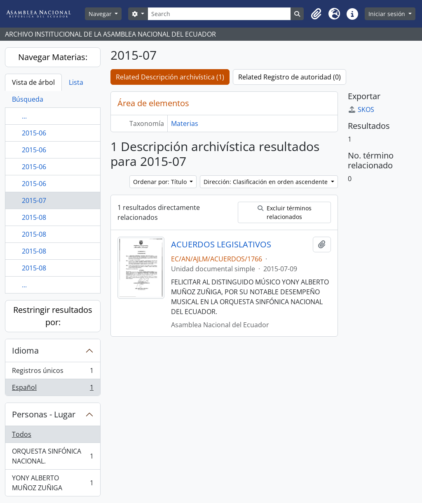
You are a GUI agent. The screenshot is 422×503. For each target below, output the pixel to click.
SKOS (361, 109)
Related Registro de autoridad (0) (289, 77)
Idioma (25, 350)
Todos (21, 434)
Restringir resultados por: (52, 316)
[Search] (219, 13)
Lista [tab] (76, 82)
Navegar (101, 14)
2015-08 (34, 217)
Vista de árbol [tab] (33, 82)
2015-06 (34, 132)
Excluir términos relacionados (285, 212)
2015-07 (34, 200)
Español (53, 389)
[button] (316, 14)
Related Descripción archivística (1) (170, 77)
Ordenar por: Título (160, 182)
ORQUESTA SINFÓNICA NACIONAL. (53, 456)
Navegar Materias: (52, 57)
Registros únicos (53, 372)
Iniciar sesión (387, 14)
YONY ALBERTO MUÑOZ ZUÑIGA (53, 482)
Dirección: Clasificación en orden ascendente (266, 182)
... (24, 116)
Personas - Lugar (43, 414)
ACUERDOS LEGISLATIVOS (221, 244)
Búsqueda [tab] (27, 99)
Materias (184, 123)
